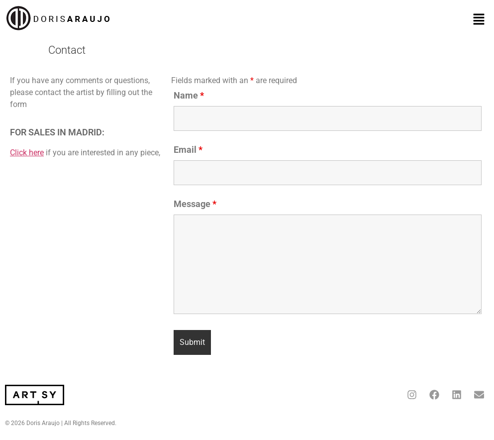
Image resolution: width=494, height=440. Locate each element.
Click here (27, 152)
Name (189, 96)
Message (195, 204)
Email (188, 150)
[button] (479, 20)
